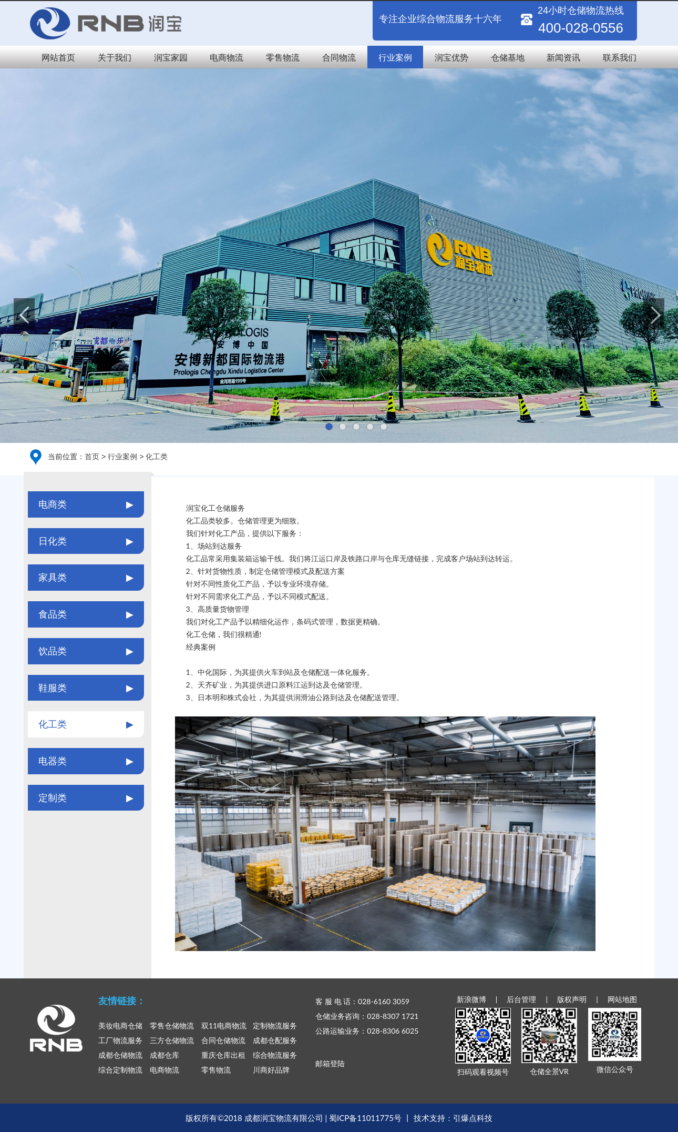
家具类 (85, 577)
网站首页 (58, 57)
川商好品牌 (271, 1069)
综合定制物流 (120, 1069)
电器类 (85, 761)
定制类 (85, 798)
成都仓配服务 (275, 1040)
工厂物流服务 (120, 1040)
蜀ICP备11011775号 (365, 1118)
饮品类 (85, 651)
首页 (92, 456)
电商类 (85, 504)
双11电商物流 (223, 1025)
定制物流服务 (275, 1025)
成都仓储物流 (120, 1054)
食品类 (85, 614)
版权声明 (572, 999)
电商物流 (226, 57)
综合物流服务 (275, 1054)
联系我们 (619, 57)
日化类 (85, 541)
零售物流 (283, 57)
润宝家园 (171, 57)
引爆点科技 (472, 1118)
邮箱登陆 (330, 1063)
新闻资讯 (563, 57)
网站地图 (622, 999)
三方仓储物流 (172, 1040)
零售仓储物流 (172, 1025)
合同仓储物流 (223, 1040)
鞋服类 (85, 688)
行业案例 (395, 57)
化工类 (157, 456)
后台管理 (521, 999)
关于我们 (114, 57)
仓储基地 (508, 57)
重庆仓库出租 (223, 1054)
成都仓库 (164, 1054)
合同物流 (339, 57)
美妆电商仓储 (120, 1025)
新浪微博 (471, 999)
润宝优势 (451, 57)
